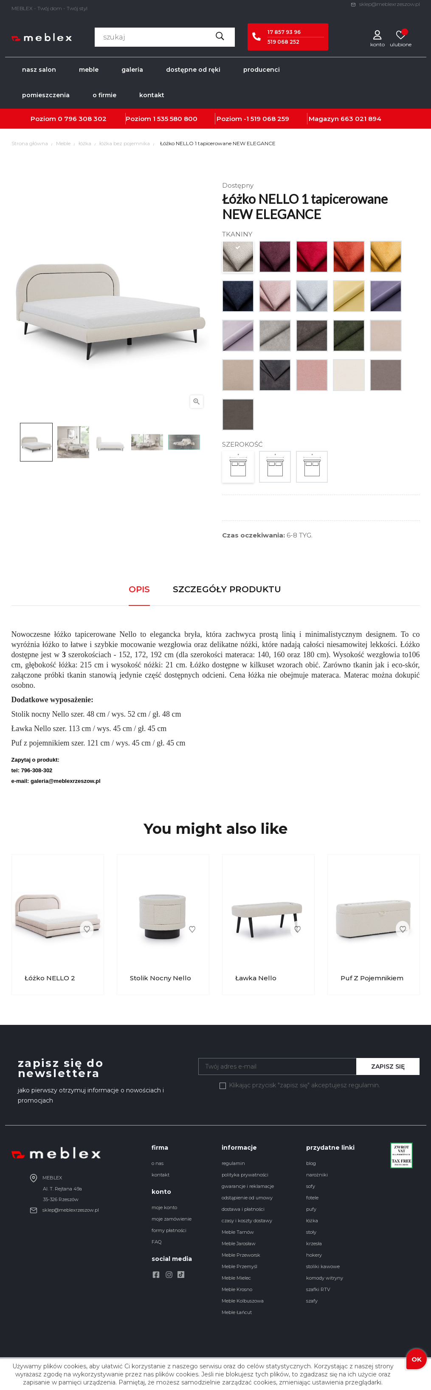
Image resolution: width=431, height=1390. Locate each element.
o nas (157, 1163)
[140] (238, 469)
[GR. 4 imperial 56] (349, 377)
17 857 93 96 (284, 32)
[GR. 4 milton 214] (238, 417)
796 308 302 (85, 119)
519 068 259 (270, 119)
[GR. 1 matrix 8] (312, 259)
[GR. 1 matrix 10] (386, 259)
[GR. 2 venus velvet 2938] (386, 298)
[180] (312, 469)
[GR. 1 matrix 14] (238, 298)
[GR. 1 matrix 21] (312, 298)
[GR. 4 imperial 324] (312, 377)
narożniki (317, 1175)
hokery (314, 1255)
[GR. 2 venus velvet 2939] (238, 338)
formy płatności (169, 1230)
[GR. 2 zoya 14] (349, 338)
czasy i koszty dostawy (247, 1221)
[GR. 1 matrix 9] (349, 259)
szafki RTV (318, 1289)
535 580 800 (177, 119)
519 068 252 (283, 42)
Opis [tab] (139, 589)
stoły (311, 1232)
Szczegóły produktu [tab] (227, 589)
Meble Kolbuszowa (243, 1301)
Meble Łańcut (237, 1312)
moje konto (164, 1207)
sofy (310, 1186)
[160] (275, 469)
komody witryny (324, 1278)
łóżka (312, 1221)
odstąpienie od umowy (247, 1198)
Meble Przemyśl (239, 1266)
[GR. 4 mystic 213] (386, 377)
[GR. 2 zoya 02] (275, 338)
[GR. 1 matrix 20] (275, 298)
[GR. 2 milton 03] (238, 377)
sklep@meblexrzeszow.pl (385, 4)
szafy (312, 1301)
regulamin (233, 1163)
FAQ (156, 1242)
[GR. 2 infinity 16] (275, 377)
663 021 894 (361, 119)
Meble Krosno (237, 1289)
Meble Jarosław (239, 1243)
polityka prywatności (245, 1175)
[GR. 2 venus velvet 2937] (349, 298)
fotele (312, 1198)
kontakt (160, 1175)
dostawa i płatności (243, 1209)
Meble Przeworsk (241, 1255)
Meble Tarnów (238, 1232)
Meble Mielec (236, 1278)
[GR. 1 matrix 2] (238, 259)
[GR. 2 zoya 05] (312, 338)
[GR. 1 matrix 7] (275, 259)
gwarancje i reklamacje (248, 1186)
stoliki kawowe (323, 1266)
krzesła (314, 1243)
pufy (311, 1209)
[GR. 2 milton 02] (386, 338)
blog (311, 1163)
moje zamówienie (172, 1219)
